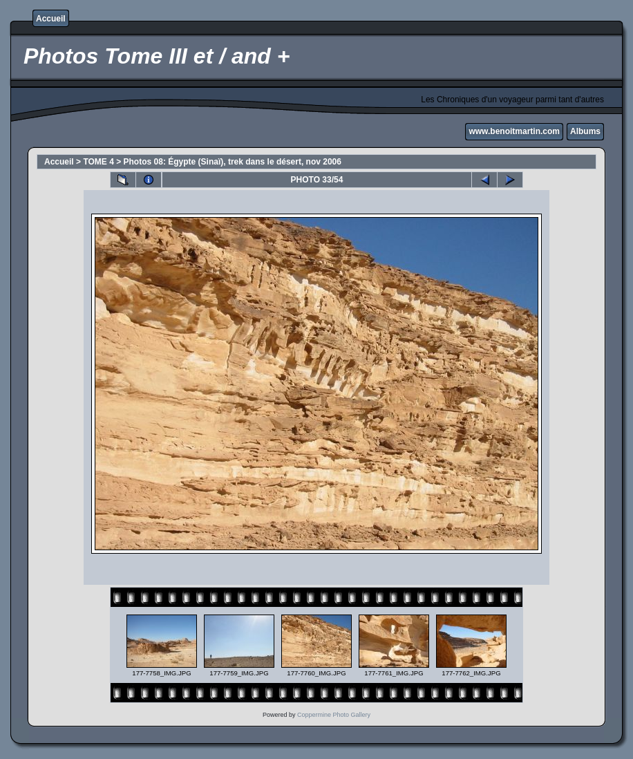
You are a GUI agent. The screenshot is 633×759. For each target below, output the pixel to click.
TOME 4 (98, 162)
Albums (585, 131)
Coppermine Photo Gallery (333, 714)
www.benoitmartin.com (514, 131)
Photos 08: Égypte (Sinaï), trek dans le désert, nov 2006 (232, 162)
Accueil (51, 19)
